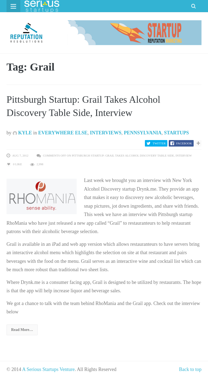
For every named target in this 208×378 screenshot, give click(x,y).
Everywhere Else (62, 132)
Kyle (22, 132)
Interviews (105, 132)
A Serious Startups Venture (48, 369)
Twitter (159, 143)
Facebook (184, 143)
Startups (176, 132)
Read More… (22, 330)
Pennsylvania (142, 132)
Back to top (190, 369)
